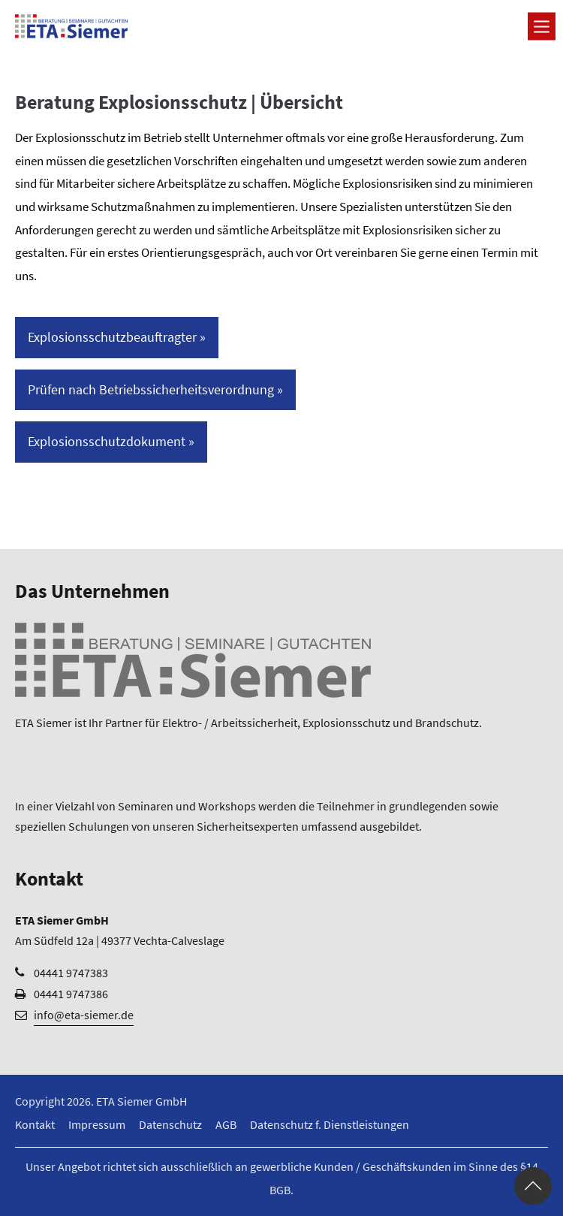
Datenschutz (170, 1124)
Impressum (96, 1124)
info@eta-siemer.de (84, 1014)
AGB (225, 1124)
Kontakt (35, 1124)
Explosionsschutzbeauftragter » (117, 336)
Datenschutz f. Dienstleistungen (329, 1124)
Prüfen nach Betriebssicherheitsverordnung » (155, 389)
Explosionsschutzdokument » (111, 441)
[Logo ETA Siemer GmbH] (71, 26)
